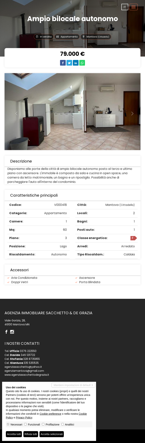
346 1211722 (28, 355)
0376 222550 (28, 351)
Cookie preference (50, 413)
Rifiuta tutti (31, 434)
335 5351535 (31, 363)
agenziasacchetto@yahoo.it (23, 367)
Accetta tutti (14, 434)
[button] (15, 111)
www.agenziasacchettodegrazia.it (27, 375)
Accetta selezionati (52, 434)
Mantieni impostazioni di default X (73, 385)
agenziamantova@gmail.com (24, 371)
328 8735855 (31, 359)
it (125, 7)
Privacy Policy (24, 417)
